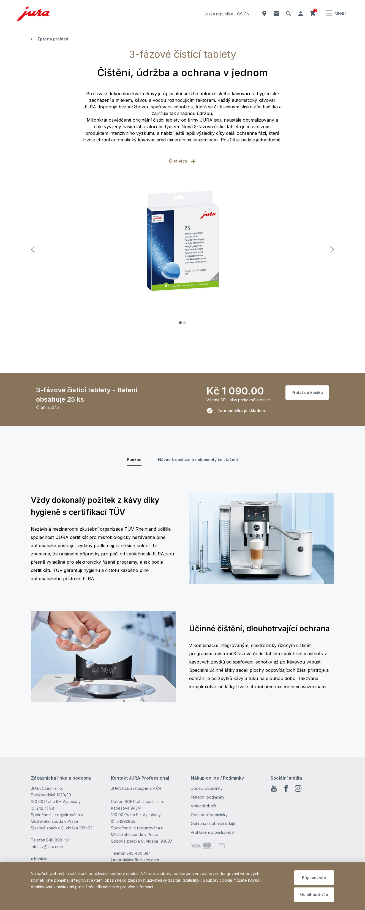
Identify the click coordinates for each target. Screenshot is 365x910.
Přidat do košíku (307, 392)
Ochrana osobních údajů (213, 823)
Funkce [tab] (134, 459)
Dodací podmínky (207, 788)
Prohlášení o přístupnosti (213, 832)
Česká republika (218, 14)
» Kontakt (39, 858)
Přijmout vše (314, 877)
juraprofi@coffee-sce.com (135, 859)
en (246, 14)
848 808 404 (58, 840)
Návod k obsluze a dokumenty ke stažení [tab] (198, 459)
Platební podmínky (207, 797)
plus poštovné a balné (250, 400)
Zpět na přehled (49, 39)
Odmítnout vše (314, 894)
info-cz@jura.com (47, 846)
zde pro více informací (132, 886)
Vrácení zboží (203, 806)
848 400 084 (138, 853)
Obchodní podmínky (209, 814)
